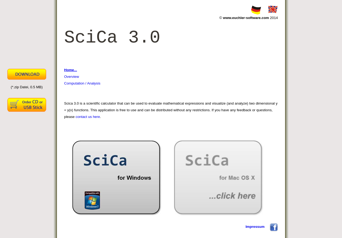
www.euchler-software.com (246, 18)
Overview (71, 77)
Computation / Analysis (82, 83)
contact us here (88, 117)
